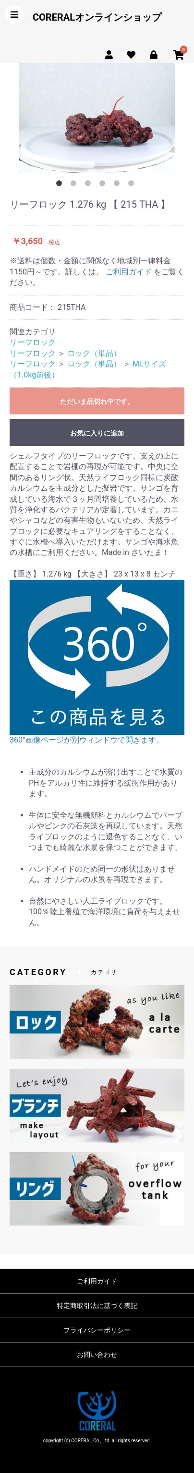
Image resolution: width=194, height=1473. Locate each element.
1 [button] (61, 185)
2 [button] (75, 185)
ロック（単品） (94, 353)
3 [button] (90, 185)
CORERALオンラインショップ (97, 17)
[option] (97, 118)
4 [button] (104, 185)
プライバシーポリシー (97, 1330)
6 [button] (133, 185)
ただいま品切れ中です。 (97, 401)
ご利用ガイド (129, 271)
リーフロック (33, 342)
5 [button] (118, 185)
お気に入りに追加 (97, 433)
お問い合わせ (97, 1354)
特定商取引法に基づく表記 (97, 1305)
